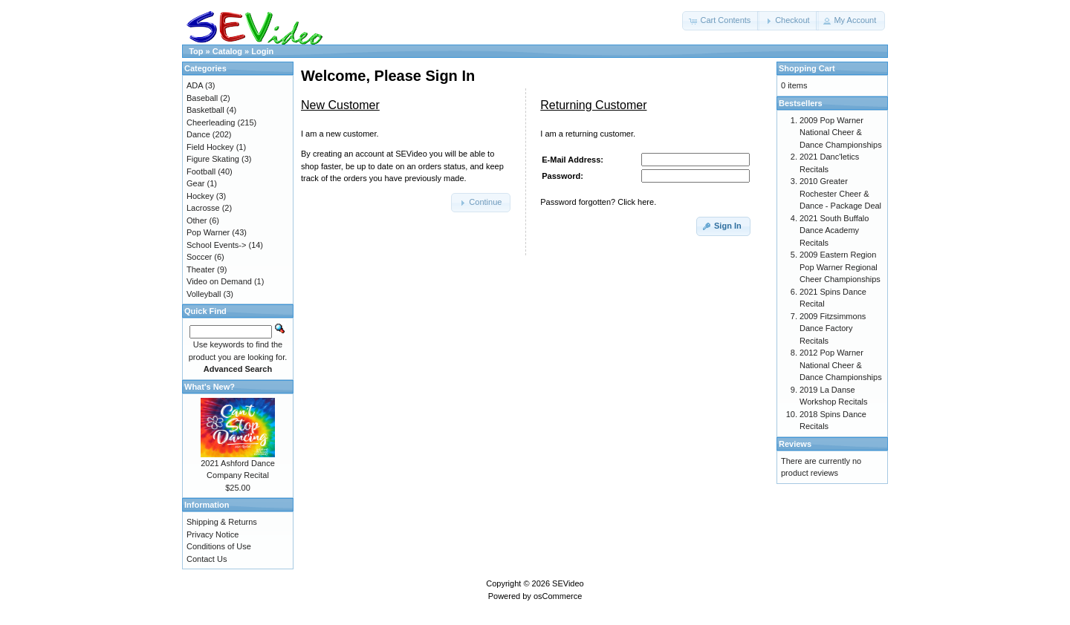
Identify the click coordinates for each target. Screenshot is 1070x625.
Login (262, 51)
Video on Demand (219, 281)
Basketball (205, 109)
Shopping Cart (807, 68)
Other (197, 220)
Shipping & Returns (222, 521)
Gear (195, 183)
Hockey (200, 196)
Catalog (227, 51)
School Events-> (216, 244)
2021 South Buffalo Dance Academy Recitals (834, 230)
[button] (720, 20)
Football (201, 171)
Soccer (199, 256)
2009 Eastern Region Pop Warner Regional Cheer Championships (840, 267)
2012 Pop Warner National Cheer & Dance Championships (841, 365)
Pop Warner (208, 232)
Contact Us (207, 558)
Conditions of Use (219, 546)
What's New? (209, 386)
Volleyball (204, 293)
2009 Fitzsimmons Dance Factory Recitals (833, 328)
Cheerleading (211, 122)
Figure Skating (213, 158)
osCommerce (558, 596)
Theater (201, 269)
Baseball (202, 98)
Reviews (795, 443)
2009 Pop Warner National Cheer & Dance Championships (841, 132)
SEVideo (568, 583)
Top (196, 51)
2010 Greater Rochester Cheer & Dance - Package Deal (840, 193)
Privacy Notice (213, 534)
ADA (195, 85)
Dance (198, 134)
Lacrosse (203, 207)
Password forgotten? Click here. (598, 201)
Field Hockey (210, 147)
